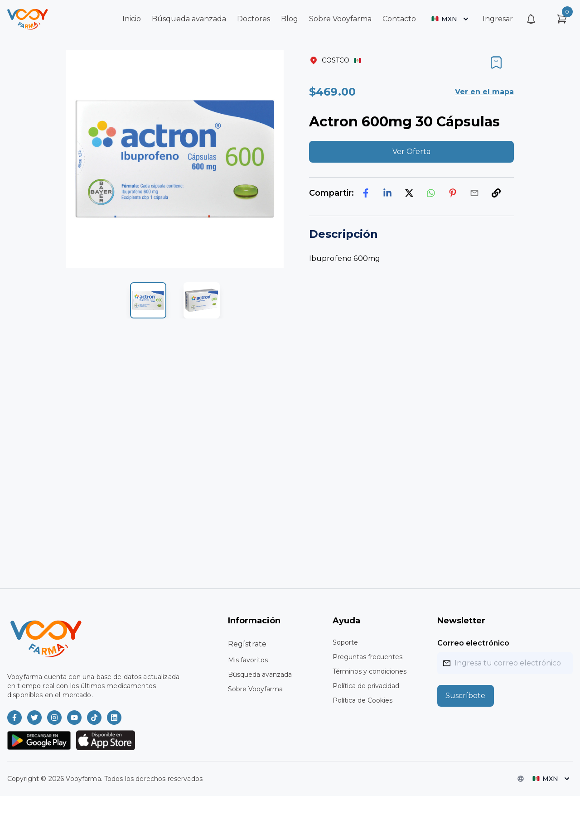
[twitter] (409, 193)
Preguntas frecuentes (367, 657)
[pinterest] (453, 193)
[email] (474, 193)
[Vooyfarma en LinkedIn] (114, 717)
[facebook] (366, 193)
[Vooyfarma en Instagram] (54, 717)
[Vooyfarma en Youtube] (74, 717)
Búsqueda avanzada (189, 18)
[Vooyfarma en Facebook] (14, 717)
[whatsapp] (431, 193)
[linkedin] (387, 193)
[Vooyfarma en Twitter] (34, 717)
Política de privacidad (366, 686)
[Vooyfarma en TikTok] (94, 717)
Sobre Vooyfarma (340, 18)
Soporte (345, 642)
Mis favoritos (248, 660)
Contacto (399, 18)
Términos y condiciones (369, 671)
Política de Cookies (362, 700)
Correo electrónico (473, 643)
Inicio (131, 18)
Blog (289, 18)
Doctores (253, 18)
